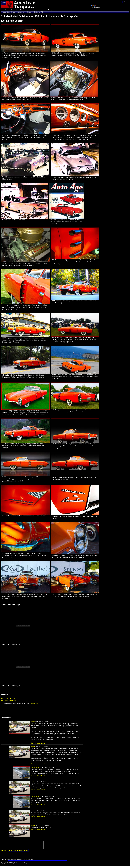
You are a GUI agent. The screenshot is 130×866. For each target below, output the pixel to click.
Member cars (21, 12)
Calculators (36, 12)
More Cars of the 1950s (8, 698)
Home (4, 12)
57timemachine (36, 767)
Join (8, 12)
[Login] (3, 852)
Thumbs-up (34, 704)
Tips (42, 12)
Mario (33, 721)
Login (13, 12)
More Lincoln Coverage (8, 700)
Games (29, 12)
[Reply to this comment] (38, 743)
